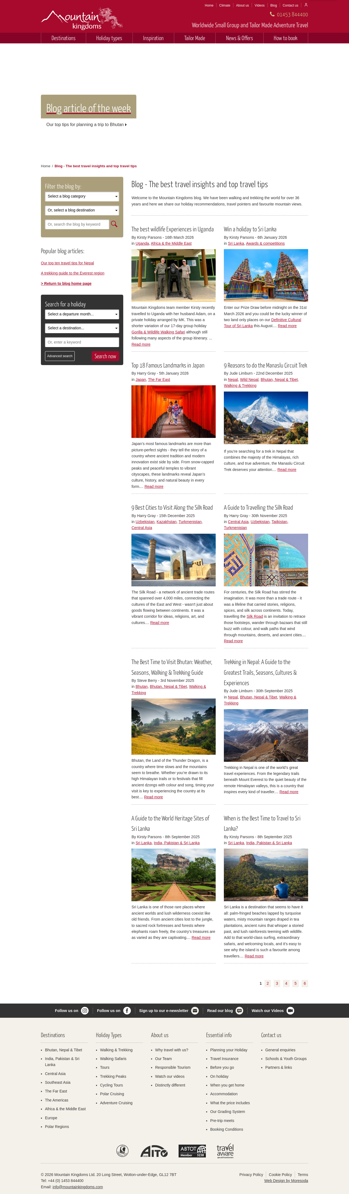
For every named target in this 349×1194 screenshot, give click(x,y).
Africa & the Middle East (171, 243)
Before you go (222, 1067)
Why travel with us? (171, 1050)
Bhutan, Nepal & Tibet (279, 379)
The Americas (56, 1100)
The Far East (159, 379)
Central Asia (141, 528)
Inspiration (153, 37)
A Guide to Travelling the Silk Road (258, 507)
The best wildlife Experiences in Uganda (172, 229)
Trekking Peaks (113, 1076)
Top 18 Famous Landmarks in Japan (167, 365)
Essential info (218, 1034)
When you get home (227, 1085)
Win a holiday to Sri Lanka (250, 229)
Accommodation (223, 1094)
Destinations (64, 37)
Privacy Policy (251, 1174)
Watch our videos (170, 1076)
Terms (303, 1174)
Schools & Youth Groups (286, 1058)
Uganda (142, 243)
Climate (224, 5)
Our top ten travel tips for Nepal (67, 263)
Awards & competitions (265, 243)
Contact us (290, 5)
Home (209, 5)
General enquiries (280, 1050)
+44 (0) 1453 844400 (65, 1180)
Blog (273, 5)
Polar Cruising (112, 1094)
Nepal (233, 379)
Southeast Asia (57, 1082)
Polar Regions (57, 1126)
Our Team (163, 1058)
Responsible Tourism (173, 1067)
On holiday (219, 1076)
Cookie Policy (280, 1174)
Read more (140, 344)
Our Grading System (227, 1111)
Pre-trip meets (222, 1120)
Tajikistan (279, 522)
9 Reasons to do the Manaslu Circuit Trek (265, 365)
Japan (141, 379)
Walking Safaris (113, 1058)
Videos (259, 5)
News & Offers (239, 37)
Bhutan (142, 686)
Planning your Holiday (228, 1050)
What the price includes (230, 1103)
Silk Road (255, 616)
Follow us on (66, 1010)
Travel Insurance (224, 1058)
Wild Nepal (249, 379)
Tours (104, 1067)
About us (242, 5)
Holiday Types (109, 1034)
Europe (51, 1118)
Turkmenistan (190, 522)
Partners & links (278, 1067)
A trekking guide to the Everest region (72, 273)
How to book (285, 37)
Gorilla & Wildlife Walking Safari (158, 332)
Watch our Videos (268, 1010)
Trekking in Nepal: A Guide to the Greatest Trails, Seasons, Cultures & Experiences (260, 672)
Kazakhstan (166, 522)
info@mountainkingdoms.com (78, 1187)
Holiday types (109, 37)
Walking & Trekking (240, 385)
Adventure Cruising (116, 1103)
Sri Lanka (236, 243)
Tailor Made (194, 37)
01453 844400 (292, 14)
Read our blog (220, 1010)
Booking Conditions (226, 1129)
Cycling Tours (111, 1085)
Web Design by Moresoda (286, 1180)
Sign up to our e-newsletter (163, 1010)
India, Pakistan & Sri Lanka (177, 843)
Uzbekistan (145, 522)
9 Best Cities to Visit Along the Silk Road (172, 507)
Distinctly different (170, 1085)
